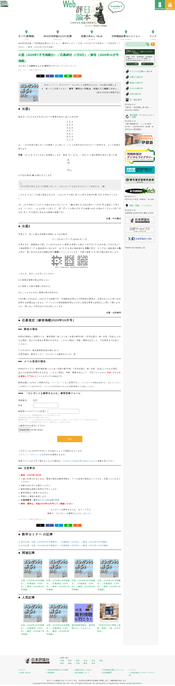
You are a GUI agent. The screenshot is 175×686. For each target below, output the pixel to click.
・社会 (84, 660)
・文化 (92, 660)
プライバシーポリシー (29, 454)
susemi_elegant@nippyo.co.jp (79, 461)
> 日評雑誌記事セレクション (112, 670)
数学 (32, 70)
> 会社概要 (106, 673)
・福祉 (69, 663)
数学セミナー (41, 70)
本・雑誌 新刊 (136, 100)
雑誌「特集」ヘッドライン (141, 205)
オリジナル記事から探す (141, 71)
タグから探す (136, 88)
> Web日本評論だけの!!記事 (57, 670)
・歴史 (100, 660)
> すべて (21, 670)
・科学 (92, 663)
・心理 (77, 663)
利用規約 (46, 454)
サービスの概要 (132, 64)
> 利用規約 (50, 673)
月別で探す (135, 94)
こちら (89, 513)
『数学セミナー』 (50, 85)
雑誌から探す (136, 83)
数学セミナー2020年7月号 (46, 500)
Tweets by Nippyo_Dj (135, 247)
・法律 (61, 660)
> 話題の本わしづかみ (82, 670)
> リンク (132, 670)
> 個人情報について (81, 673)
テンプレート (58, 382)
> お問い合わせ (24, 673)
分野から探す (136, 77)
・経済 (77, 660)
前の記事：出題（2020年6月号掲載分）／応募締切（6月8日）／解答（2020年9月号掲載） (65, 542)
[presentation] (33, 117)
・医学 (61, 663)
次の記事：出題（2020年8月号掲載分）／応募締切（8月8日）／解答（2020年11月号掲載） (65, 545)
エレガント (24, 70)
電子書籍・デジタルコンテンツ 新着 (142, 116)
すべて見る (85, 509)
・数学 (84, 663)
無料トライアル (147, 64)
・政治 (69, 660)
